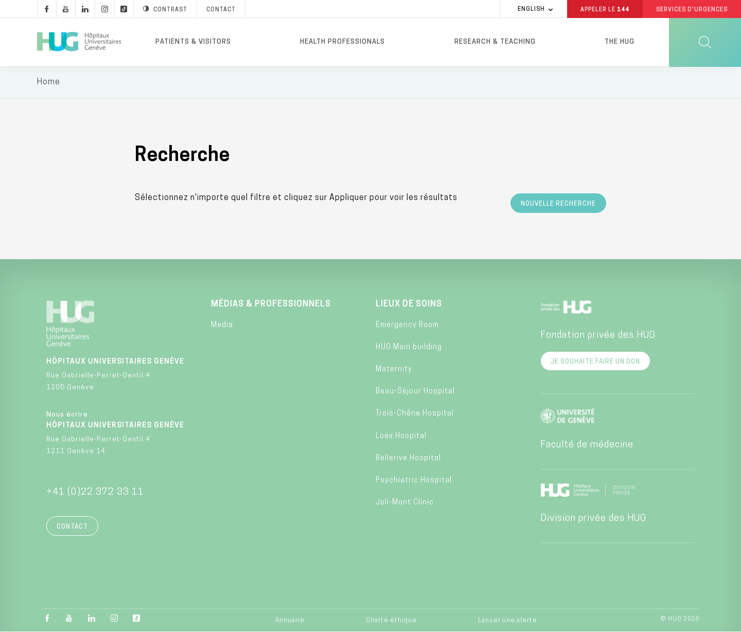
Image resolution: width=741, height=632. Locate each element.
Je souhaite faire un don (595, 362)
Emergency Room (407, 325)
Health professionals (342, 42)
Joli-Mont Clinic (405, 503)
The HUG (619, 42)
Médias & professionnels (271, 304)
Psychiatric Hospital (414, 481)
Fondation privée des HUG (598, 335)
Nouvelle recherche (558, 204)
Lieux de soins (409, 304)
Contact (72, 527)
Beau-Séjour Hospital (415, 392)
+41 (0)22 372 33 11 (95, 492)
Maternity (394, 370)
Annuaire (290, 621)
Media (222, 325)
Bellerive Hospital (408, 458)
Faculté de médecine (586, 445)
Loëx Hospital (401, 436)
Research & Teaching (495, 42)
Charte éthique (391, 621)
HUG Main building (409, 347)
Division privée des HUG (593, 518)
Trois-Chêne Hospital (415, 414)
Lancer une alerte (507, 621)
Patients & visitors (193, 42)
